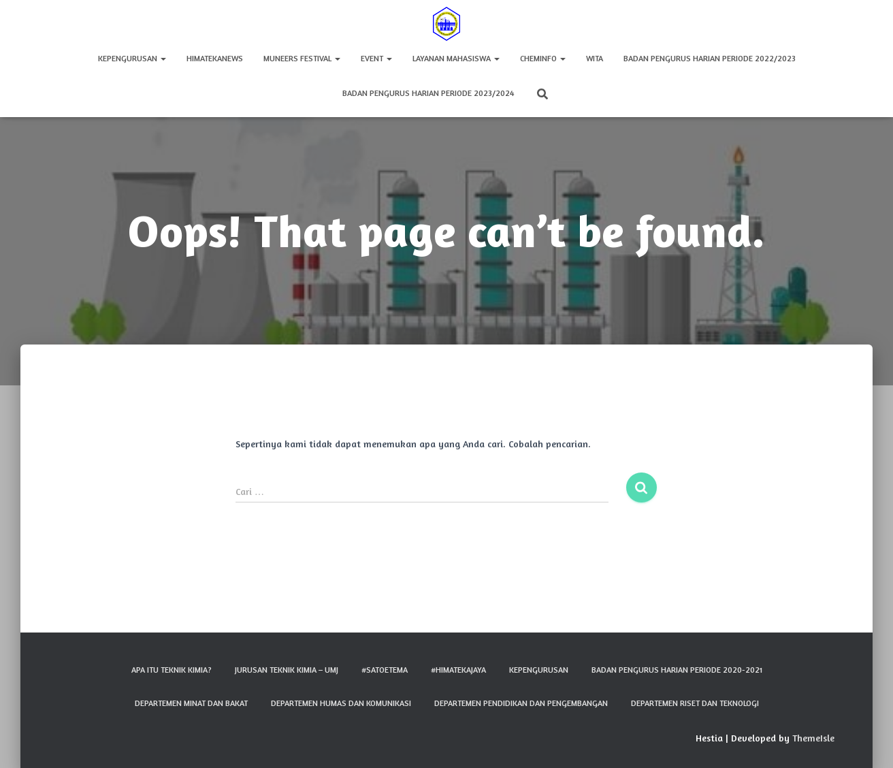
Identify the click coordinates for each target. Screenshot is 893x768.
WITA (594, 58)
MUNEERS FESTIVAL (301, 58)
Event (376, 58)
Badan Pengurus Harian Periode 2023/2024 (428, 93)
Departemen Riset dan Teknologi (695, 703)
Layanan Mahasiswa (456, 58)
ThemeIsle (813, 737)
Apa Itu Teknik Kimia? (171, 670)
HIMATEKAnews (214, 58)
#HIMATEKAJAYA (458, 670)
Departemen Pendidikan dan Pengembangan (521, 703)
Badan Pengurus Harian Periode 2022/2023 (709, 58)
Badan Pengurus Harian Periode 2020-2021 (676, 670)
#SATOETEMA (384, 670)
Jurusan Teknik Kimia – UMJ (286, 670)
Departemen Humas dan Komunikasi (341, 703)
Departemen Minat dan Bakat (191, 703)
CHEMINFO (543, 58)
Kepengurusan (132, 58)
